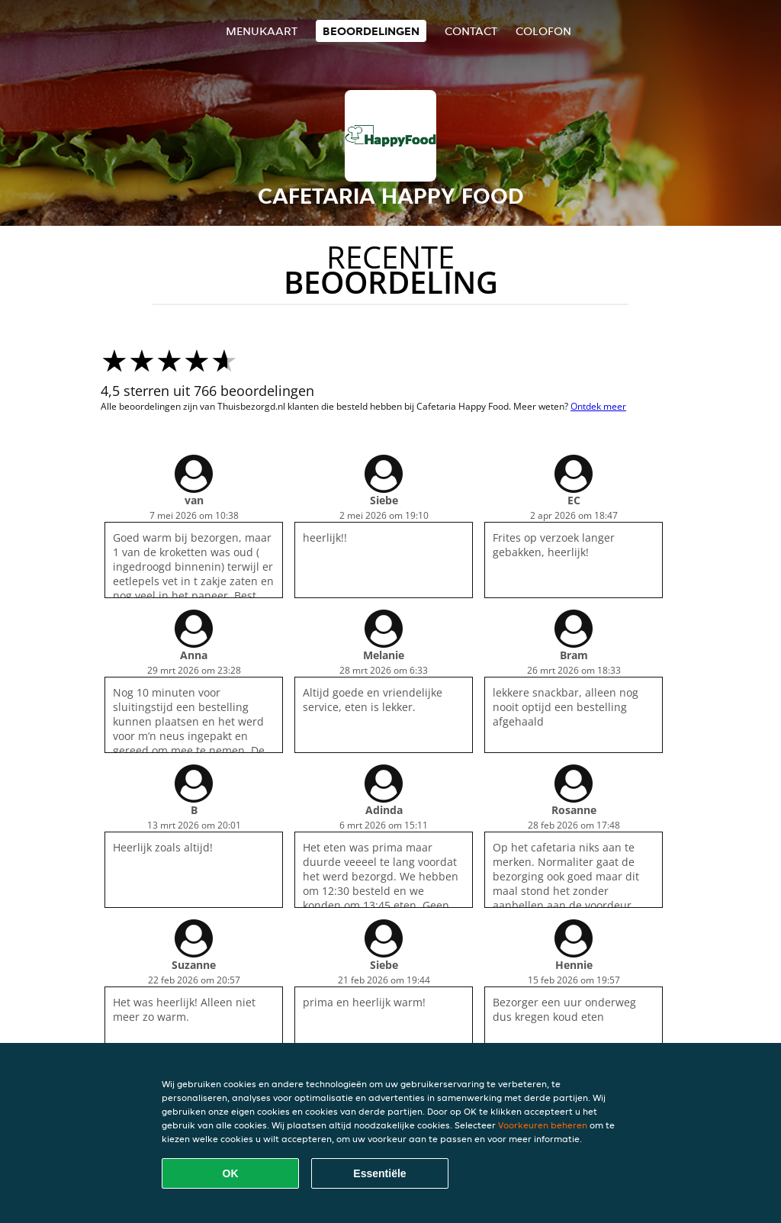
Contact (471, 31)
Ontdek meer (598, 406)
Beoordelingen (371, 31)
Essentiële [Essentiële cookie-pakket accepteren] (379, 1173)
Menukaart (261, 31)
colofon (543, 31)
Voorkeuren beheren (542, 1125)
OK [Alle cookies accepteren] (231, 1173)
